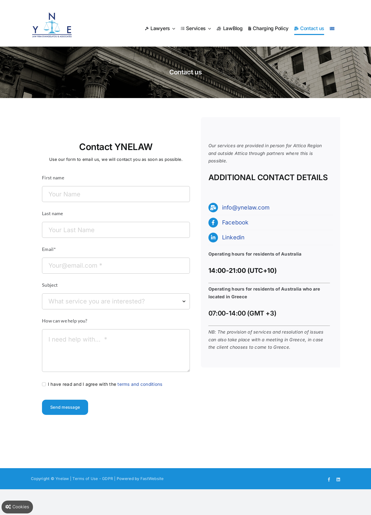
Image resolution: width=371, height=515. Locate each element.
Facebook (235, 222)
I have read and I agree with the (105, 384)
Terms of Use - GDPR (92, 478)
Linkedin (233, 237)
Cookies (17, 506)
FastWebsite (152, 478)
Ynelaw (62, 478)
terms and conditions (139, 384)
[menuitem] (332, 28)
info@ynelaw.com (246, 207)
